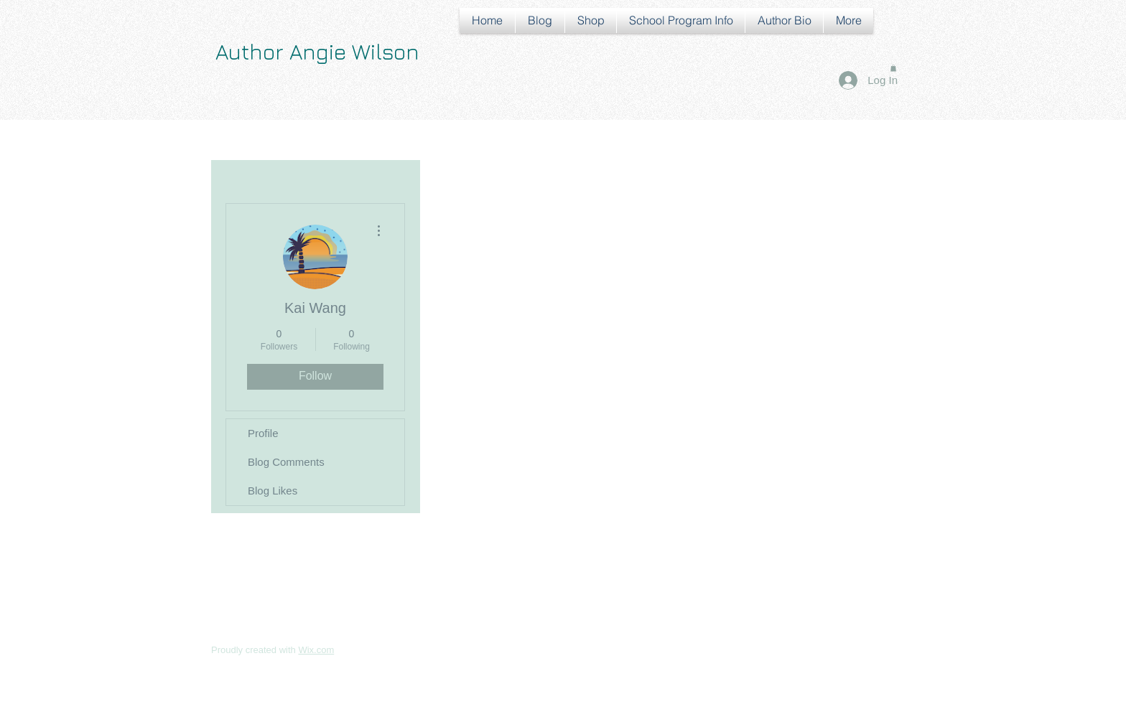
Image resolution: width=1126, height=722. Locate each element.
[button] (893, 68)
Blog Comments (286, 462)
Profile (263, 433)
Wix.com (316, 649)
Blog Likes (272, 490)
